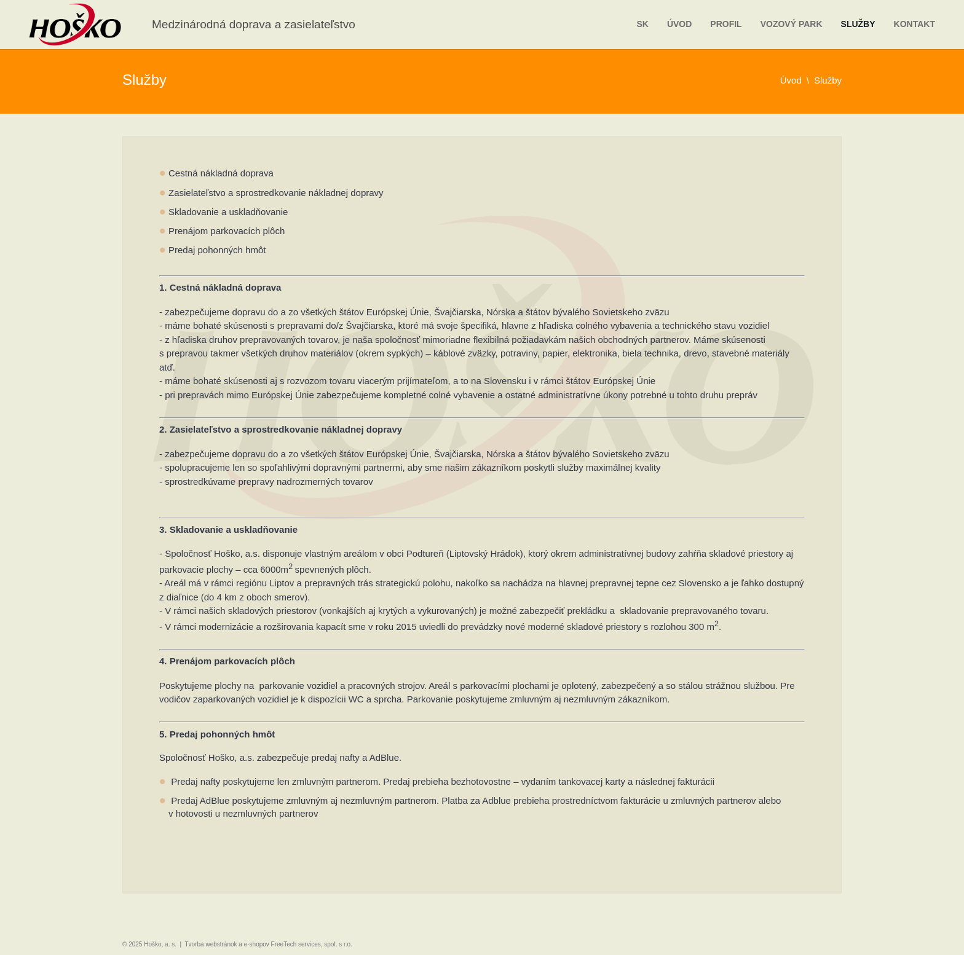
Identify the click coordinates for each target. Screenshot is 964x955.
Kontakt (914, 24)
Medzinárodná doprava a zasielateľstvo (253, 24)
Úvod (679, 24)
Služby (858, 24)
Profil (725, 24)
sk (642, 24)
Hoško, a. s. (160, 944)
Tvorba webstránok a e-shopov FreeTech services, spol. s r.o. (268, 944)
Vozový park (792, 24)
